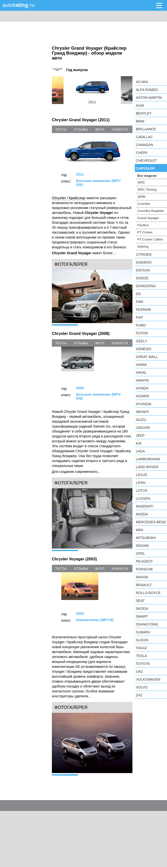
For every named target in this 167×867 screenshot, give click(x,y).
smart (142, 616)
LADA (140, 451)
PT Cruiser (145, 232)
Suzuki (142, 640)
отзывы (81, 129)
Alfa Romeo (147, 90)
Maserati (144, 506)
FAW (139, 302)
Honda (142, 388)
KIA (139, 443)
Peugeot (144, 561)
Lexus (141, 475)
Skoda (142, 609)
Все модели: (147, 176)
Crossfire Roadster (150, 211)
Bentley (144, 113)
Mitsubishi (146, 538)
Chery (142, 153)
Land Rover (147, 467)
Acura (142, 82)
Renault (144, 585)
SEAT (140, 601)
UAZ (139, 671)
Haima (141, 365)
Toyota (143, 664)
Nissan (142, 546)
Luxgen (143, 498)
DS (138, 294)
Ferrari (143, 310)
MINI (139, 530)
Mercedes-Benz (151, 522)
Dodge (142, 278)
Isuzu (141, 420)
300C (141, 182)
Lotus (141, 491)
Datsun (143, 270)
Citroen (143, 254)
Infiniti (142, 412)
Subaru (143, 632)
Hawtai (142, 380)
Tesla (141, 656)
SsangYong (147, 624)
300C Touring (146, 189)
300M (141, 196)
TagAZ (141, 648)
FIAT (139, 317)
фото (99, 129)
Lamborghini (148, 459)
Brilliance (146, 129)
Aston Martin (149, 98)
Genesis (143, 349)
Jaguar (143, 428)
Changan (144, 145)
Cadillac (144, 137)
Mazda (142, 514)
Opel (140, 553)
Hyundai (143, 404)
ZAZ (139, 695)
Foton (142, 333)
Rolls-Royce (148, 593)
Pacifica (143, 225)
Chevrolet (146, 161)
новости (120, 129)
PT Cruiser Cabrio (150, 239)
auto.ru (18, 5)
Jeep (140, 435)
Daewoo (144, 262)
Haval (141, 372)
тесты (60, 129)
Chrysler (145, 168)
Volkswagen (148, 679)
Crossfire (143, 204)
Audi (140, 105)
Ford (141, 325)
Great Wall (147, 357)
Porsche (144, 569)
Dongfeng (146, 286)
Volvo (141, 687)
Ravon (142, 577)
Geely (141, 341)
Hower (142, 396)
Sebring (142, 246)
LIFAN (141, 483)
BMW (140, 121)
